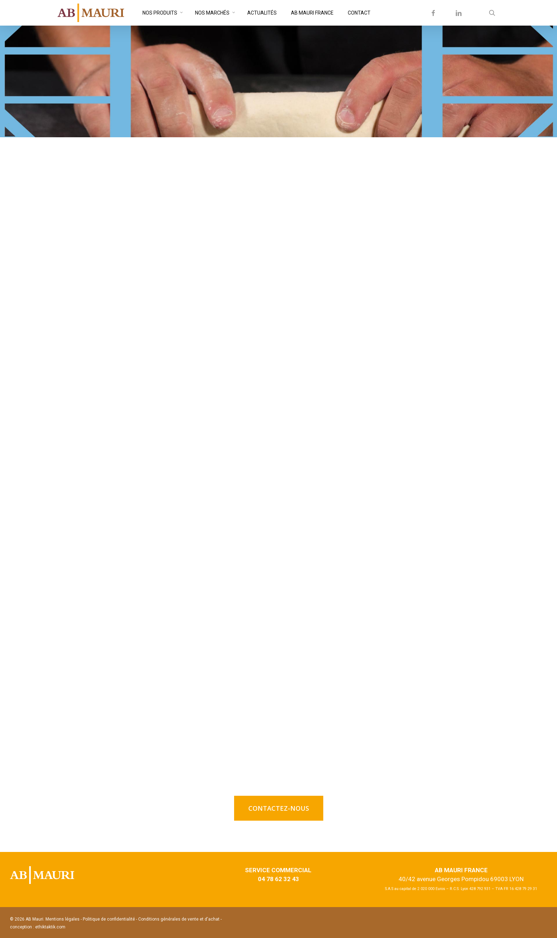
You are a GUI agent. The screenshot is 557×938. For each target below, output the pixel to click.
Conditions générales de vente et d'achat (179, 919)
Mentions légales (62, 919)
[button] (278, 808)
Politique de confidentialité (109, 919)
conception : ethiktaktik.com (37, 926)
